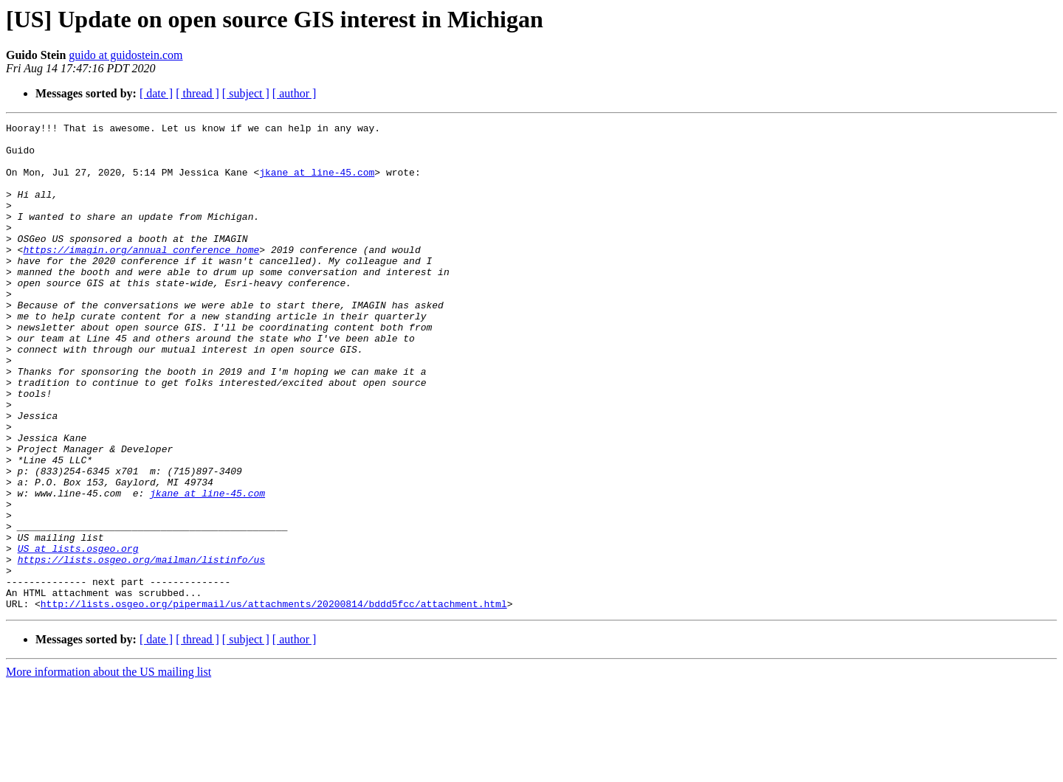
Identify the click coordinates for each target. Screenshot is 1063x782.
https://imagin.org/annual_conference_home (141, 276)
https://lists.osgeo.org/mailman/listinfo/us (141, 647)
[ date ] (156, 93)
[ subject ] (245, 93)
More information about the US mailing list (108, 769)
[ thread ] (197, 93)
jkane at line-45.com (316, 183)
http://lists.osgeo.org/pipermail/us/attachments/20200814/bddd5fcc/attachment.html (274, 700)
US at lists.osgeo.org (78, 634)
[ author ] (294, 93)
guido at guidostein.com (125, 55)
